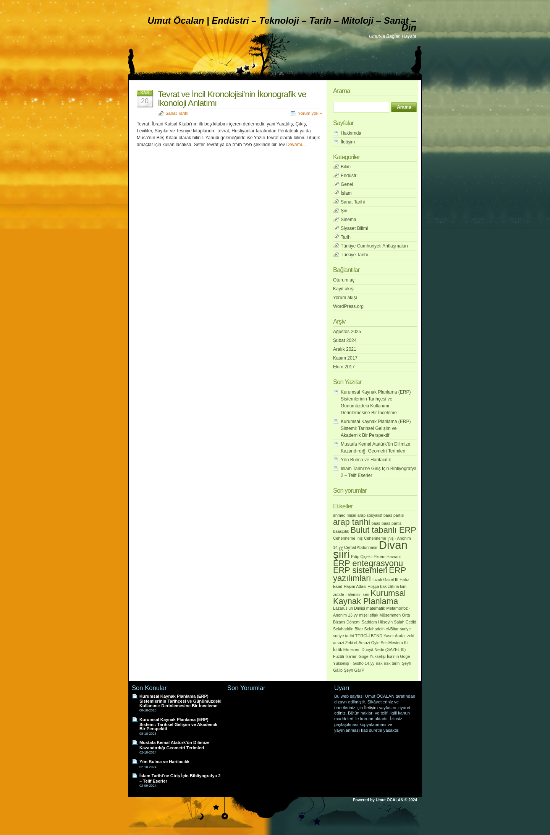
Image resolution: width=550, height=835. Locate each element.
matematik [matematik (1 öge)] (375, 608)
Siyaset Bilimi (354, 228)
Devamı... (296, 144)
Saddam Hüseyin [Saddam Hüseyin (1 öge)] (377, 622)
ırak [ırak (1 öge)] (379, 663)
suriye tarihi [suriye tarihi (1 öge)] (343, 635)
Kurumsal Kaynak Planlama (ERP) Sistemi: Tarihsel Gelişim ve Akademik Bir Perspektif (376, 428)
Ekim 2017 (344, 366)
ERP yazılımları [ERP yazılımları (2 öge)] (369, 574)
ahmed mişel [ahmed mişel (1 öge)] (344, 515)
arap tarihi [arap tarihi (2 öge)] (351, 522)
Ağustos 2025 (347, 331)
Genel (347, 184)
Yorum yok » (310, 113)
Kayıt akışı (343, 288)
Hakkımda (351, 133)
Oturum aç (343, 280)
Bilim (346, 166)
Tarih (346, 237)
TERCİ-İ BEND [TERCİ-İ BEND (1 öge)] (368, 635)
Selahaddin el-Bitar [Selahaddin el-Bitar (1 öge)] (381, 629)
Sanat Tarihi (176, 113)
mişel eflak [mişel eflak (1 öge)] (368, 615)
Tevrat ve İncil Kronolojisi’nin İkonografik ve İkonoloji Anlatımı (232, 98)
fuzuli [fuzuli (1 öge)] (377, 579)
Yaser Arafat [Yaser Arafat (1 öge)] (394, 635)
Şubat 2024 (344, 340)
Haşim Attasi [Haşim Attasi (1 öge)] (355, 586)
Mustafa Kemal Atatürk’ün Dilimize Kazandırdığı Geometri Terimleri (174, 745)
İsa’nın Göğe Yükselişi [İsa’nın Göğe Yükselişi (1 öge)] (365, 656)
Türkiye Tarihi (354, 254)
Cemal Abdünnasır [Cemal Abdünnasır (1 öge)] (361, 547)
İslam (346, 193)
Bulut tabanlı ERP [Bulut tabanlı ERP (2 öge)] (383, 530)
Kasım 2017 (345, 358)
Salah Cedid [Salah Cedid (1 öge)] (405, 622)
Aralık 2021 (344, 349)
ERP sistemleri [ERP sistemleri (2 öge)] (360, 570)
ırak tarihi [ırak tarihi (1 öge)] (392, 663)
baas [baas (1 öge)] (376, 523)
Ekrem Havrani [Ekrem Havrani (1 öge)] (387, 556)
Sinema (348, 219)
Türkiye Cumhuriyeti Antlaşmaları (374, 246)
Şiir (344, 210)
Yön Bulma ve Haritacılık (366, 459)
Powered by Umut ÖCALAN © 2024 (385, 800)
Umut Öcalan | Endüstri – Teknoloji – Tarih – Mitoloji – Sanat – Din (281, 24)
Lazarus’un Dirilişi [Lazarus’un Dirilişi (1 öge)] (349, 608)
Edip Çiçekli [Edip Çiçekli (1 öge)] (361, 556)
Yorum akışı (345, 297)
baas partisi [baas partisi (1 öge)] (392, 523)
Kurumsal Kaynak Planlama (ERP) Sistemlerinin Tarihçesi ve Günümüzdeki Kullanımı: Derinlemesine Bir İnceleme (180, 701)
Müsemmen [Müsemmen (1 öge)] (390, 615)
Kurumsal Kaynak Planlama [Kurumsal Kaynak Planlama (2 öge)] (369, 597)
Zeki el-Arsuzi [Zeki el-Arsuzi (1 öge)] (357, 642)
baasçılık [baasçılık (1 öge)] (341, 531)
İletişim (348, 142)
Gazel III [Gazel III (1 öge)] (390, 579)
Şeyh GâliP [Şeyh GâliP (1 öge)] (354, 670)
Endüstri (349, 175)
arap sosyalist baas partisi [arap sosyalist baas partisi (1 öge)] (381, 515)
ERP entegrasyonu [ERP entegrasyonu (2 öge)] (368, 563)
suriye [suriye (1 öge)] (405, 629)
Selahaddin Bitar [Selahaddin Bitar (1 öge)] (348, 629)
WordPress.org (348, 306)
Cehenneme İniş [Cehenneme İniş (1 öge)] (348, 538)
